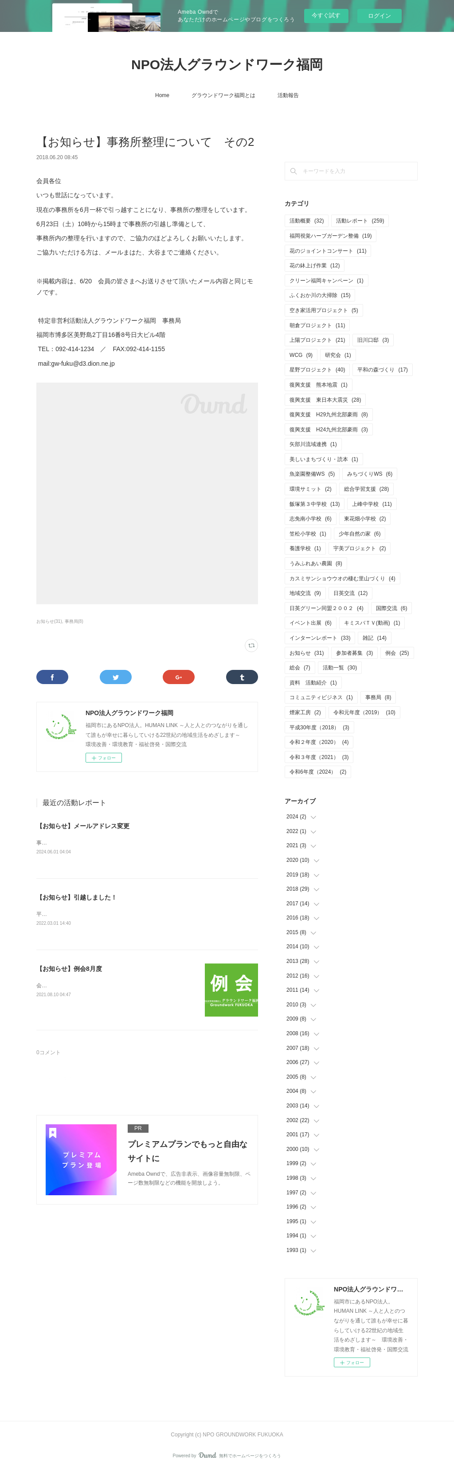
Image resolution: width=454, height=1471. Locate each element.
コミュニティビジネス (321, 697)
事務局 (378, 697)
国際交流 (391, 608)
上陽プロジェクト (317, 340)
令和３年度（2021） (319, 757)
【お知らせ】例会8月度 (69, 969)
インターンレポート (320, 638)
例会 (397, 653)
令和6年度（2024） (318, 772)
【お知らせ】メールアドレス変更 (82, 825)
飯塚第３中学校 (315, 504)
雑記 (374, 638)
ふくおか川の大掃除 (320, 295)
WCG (301, 355)
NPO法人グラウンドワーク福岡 (227, 64)
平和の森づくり (382, 370)
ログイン (379, 15)
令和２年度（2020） (319, 742)
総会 (300, 668)
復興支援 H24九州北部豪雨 (329, 429)
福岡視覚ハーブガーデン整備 (331, 236)
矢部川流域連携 (313, 444)
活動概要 (307, 221)
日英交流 (350, 593)
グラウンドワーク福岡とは (223, 95)
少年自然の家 (360, 534)
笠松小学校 (308, 534)
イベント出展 (311, 623)
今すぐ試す (326, 15)
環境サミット (311, 489)
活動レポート (360, 221)
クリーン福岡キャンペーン (327, 281)
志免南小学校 (311, 519)
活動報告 (288, 95)
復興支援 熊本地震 (319, 385)
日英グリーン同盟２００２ (327, 608)
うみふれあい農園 (316, 563)
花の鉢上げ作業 (315, 265)
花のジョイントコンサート (328, 251)
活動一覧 (340, 668)
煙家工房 (305, 712)
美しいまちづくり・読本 (324, 459)
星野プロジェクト (317, 370)
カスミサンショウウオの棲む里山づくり (342, 578)
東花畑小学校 (365, 519)
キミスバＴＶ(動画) (372, 623)
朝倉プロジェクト (317, 325)
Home (162, 95)
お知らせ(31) (49, 621)
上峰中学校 (371, 504)
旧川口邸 (373, 340)
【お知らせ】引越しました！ (76, 897)
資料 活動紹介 (313, 683)
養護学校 (305, 548)
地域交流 (305, 593)
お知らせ (307, 653)
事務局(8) (74, 621)
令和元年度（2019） (364, 712)
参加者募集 (354, 653)
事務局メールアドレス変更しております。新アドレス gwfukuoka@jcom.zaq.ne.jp (135, 843)
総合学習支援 (366, 489)
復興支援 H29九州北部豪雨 (329, 414)
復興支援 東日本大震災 (325, 400)
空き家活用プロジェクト (324, 310)
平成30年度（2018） (319, 727)
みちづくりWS (369, 474)
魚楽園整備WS (312, 474)
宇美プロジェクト (359, 548)
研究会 (338, 355)
